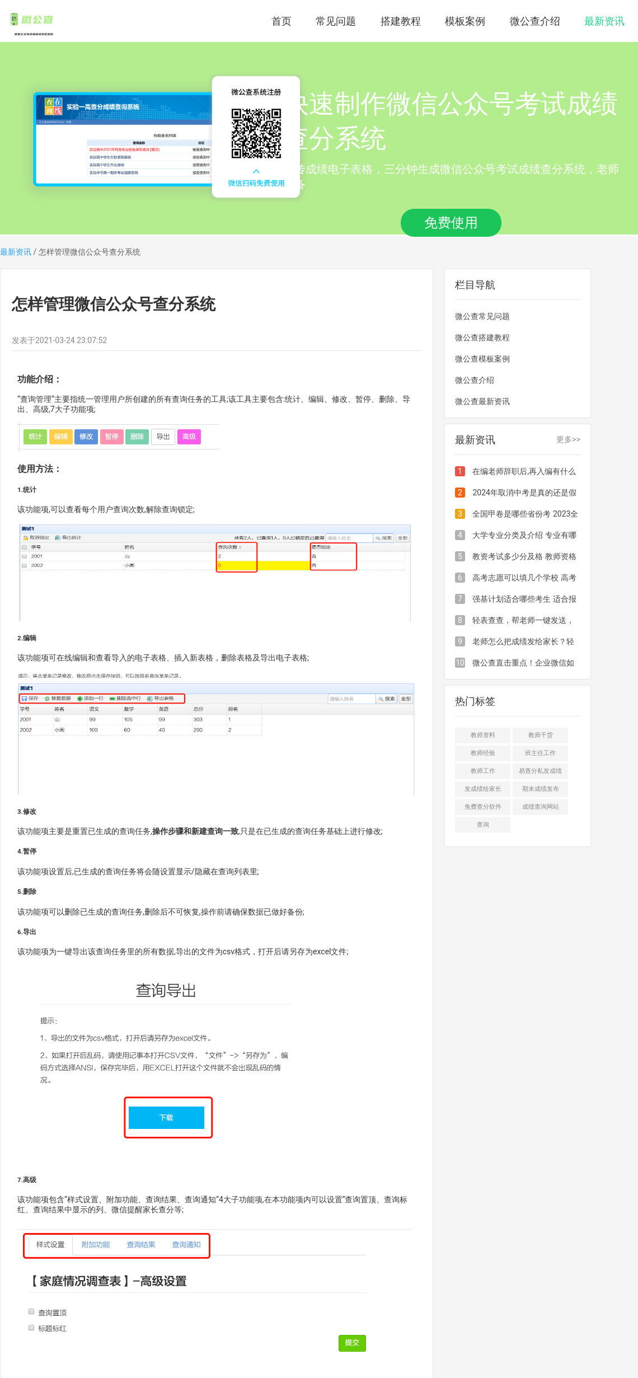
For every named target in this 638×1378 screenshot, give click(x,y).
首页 (281, 21)
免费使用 (451, 223)
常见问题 (336, 21)
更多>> (568, 439)
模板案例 (465, 21)
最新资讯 (604, 21)
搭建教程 (401, 21)
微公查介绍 (535, 21)
